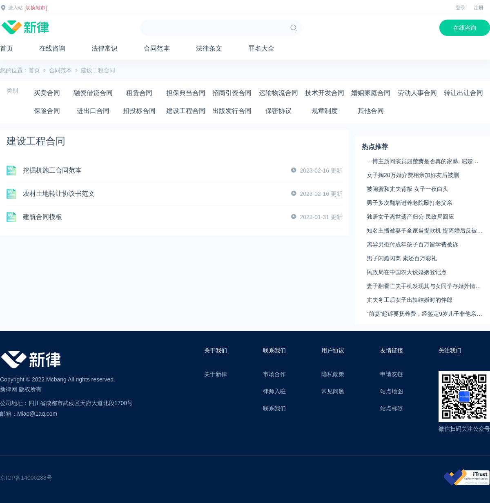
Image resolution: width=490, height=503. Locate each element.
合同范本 (157, 48)
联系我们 (274, 408)
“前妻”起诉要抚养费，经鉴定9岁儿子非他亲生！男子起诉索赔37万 (422, 314)
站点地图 (391, 391)
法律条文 (209, 48)
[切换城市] (35, 8)
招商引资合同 (232, 92)
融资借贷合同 (93, 92)
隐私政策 (332, 374)
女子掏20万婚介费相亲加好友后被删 (413, 175)
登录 (461, 8)
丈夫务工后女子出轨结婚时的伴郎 (409, 300)
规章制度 (325, 110)
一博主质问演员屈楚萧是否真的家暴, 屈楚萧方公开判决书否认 (423, 161)
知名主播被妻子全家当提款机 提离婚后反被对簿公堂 (425, 231)
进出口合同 (93, 110)
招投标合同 (139, 110)
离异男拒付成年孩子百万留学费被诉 (412, 244)
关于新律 (215, 374)
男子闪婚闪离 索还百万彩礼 (402, 258)
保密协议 (278, 110)
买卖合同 (47, 92)
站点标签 (391, 408)
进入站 (15, 8)
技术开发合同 (324, 92)
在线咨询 (464, 27)
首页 (6, 48)
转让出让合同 (463, 92)
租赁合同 (139, 92)
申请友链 (391, 374)
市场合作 (274, 374)
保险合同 (47, 110)
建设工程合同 (185, 110)
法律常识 (104, 48)
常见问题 (332, 391)
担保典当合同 (185, 92)
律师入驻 (274, 391)
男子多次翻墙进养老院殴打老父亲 (409, 202)
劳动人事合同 (417, 92)
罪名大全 (261, 48)
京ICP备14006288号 (26, 477)
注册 (478, 8)
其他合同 (371, 110)
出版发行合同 (232, 110)
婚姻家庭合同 (370, 92)
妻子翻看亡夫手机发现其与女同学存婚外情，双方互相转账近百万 (424, 286)
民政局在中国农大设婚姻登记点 (407, 272)
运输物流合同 (278, 92)
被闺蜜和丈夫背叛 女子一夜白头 (407, 189)
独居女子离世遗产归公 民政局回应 (410, 216)
